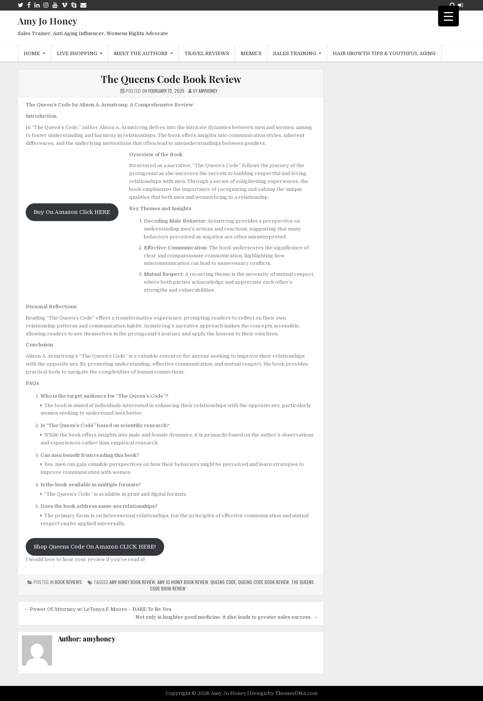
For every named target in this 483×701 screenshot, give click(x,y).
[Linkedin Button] (37, 5)
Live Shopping (77, 53)
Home (32, 53)
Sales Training (294, 53)
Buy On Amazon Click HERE (72, 212)
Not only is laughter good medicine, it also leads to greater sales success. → (226, 617)
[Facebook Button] (29, 5)
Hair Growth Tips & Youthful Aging (384, 53)
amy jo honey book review (182, 582)
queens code (223, 582)
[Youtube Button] (55, 5)
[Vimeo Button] (65, 5)
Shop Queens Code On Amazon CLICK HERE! (95, 547)
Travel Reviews (207, 53)
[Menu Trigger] (448, 16)
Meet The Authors (141, 53)
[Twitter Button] (20, 5)
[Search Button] (452, 5)
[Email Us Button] (83, 5)
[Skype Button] (74, 5)
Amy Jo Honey (47, 21)
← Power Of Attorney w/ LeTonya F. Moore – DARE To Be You (97, 609)
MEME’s (251, 53)
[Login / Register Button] (460, 5)
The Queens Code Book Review (171, 79)
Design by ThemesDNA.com (283, 693)
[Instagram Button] (46, 5)
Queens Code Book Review (263, 582)
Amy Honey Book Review (132, 582)
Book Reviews (68, 582)
